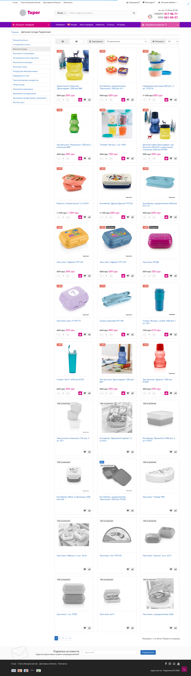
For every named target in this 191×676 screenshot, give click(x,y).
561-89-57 (168, 17)
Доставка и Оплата (52, 2)
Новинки (60, 24)
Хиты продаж (86, 24)
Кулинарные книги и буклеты (26, 58)
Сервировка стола (21, 76)
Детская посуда (20, 49)
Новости (100, 24)
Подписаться (148, 652)
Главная (15, 32)
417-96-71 (166, 14)
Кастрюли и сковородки (23, 53)
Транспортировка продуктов (25, 80)
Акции (72, 24)
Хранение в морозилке (23, 89)
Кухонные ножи (20, 67)
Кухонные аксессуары (23, 62)
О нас (15, 2)
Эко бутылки (18, 102)
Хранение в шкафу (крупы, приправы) (29, 98)
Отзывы (121, 24)
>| (69, 638)
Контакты (68, 2)
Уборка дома (18, 85)
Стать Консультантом (30, 2)
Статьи (110, 24)
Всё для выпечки (20, 40)
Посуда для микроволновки (25, 71)
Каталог (31, 24)
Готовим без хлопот (21, 44)
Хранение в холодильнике (24, 93)
